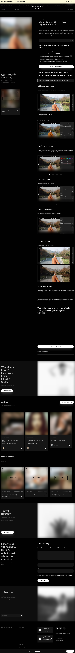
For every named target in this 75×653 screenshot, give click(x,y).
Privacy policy (37, 651)
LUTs (15, 5)
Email (39, 568)
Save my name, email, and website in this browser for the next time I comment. (55, 575)
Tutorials (21, 5)
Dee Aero (61, 640)
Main (39, 19)
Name (39, 562)
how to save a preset (50, 290)
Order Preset (30, 5)
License (21, 644)
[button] (69, 10)
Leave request (7, 390)
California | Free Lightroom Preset (58, 494)
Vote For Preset (7, 532)
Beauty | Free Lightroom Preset (34, 494)
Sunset (42, 5)
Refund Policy (23, 647)
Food (48, 5)
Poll (20, 633)
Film (59, 5)
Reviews (21, 627)
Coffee (70, 5)
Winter (64, 5)
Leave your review (67, 402)
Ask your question (24, 630)
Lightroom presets (6, 5)
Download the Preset (56, 66)
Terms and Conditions (25, 641)
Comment (40, 549)
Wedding (54, 5)
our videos (58, 53)
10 (61, 174)
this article (58, 290)
